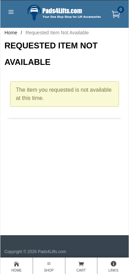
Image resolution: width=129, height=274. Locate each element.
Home (10, 32)
